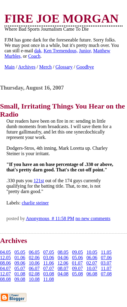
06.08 (91, 273)
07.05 (48, 252)
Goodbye (85, 66)
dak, (38, 50)
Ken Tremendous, (61, 50)
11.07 (106, 268)
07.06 (106, 257)
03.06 (48, 257)
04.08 (63, 273)
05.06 (77, 257)
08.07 (63, 268)
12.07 (5, 273)
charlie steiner (35, 202)
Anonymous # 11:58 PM (50, 218)
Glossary (64, 66)
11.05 (106, 252)
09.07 (77, 268)
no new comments (92, 218)
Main (10, 66)
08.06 (5, 263)
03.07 (106, 263)
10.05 (91, 252)
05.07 (19, 268)
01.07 (77, 263)
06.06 (91, 257)
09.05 (77, 252)
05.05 (19, 252)
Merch (45, 66)
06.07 (34, 268)
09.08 (19, 279)
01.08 (19, 273)
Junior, (85, 50)
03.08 (48, 273)
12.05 (5, 257)
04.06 (63, 257)
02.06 (34, 257)
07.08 (106, 273)
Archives (26, 66)
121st (39, 180)
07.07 (48, 268)
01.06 (19, 257)
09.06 (19, 263)
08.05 (63, 252)
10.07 (91, 268)
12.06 (62, 263)
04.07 (5, 268)
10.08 (34, 279)
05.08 (77, 273)
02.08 (34, 273)
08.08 (5, 279)
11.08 (48, 279)
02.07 (91, 263)
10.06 (34, 263)
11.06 (48, 263)
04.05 (5, 252)
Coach (34, 56)
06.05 (34, 252)
